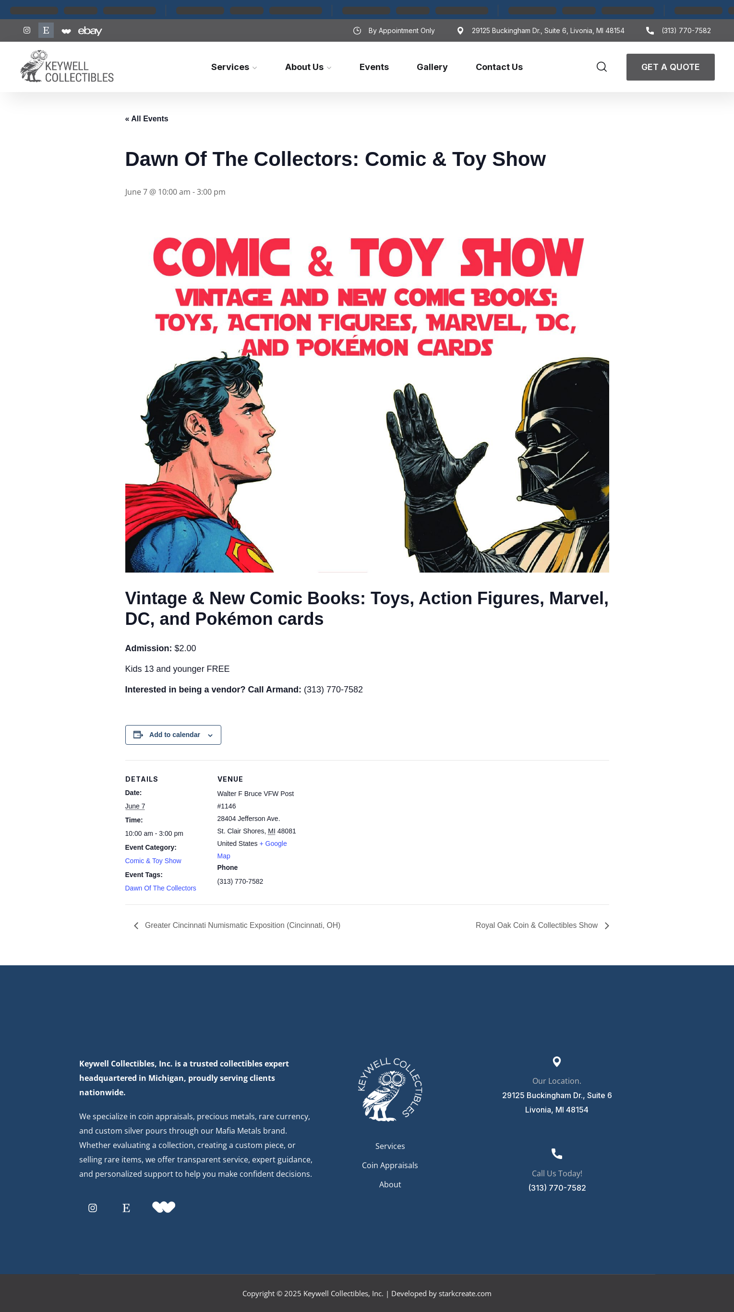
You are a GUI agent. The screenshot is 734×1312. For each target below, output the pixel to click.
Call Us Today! (557, 1173)
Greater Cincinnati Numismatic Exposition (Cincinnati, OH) (243, 925)
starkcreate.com (465, 1293)
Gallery (432, 67)
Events (374, 67)
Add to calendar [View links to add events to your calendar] (174, 734)
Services (230, 67)
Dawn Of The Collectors (160, 888)
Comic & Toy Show (153, 861)
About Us (304, 67)
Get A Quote (670, 67)
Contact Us (499, 67)
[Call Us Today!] (557, 1153)
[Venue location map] (360, 826)
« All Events (146, 119)
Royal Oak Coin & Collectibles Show (537, 925)
